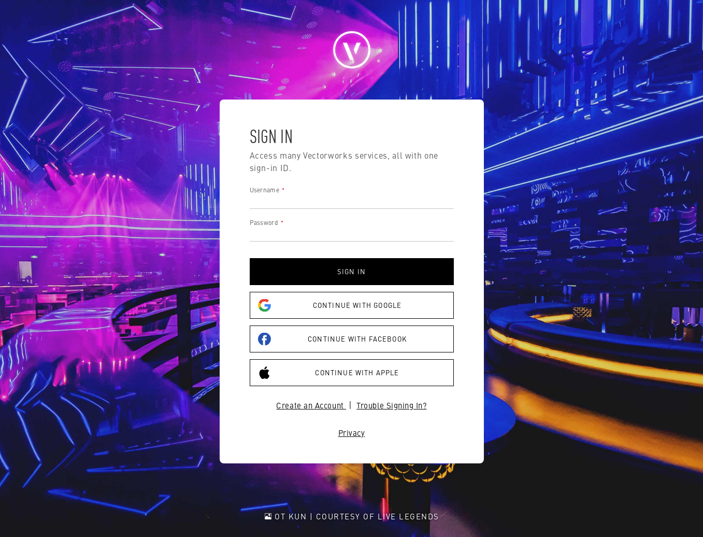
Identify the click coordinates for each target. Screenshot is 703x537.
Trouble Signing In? (391, 405)
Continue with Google (330, 305)
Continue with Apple (328, 372)
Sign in (351, 271)
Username (264, 190)
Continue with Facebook (332, 339)
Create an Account (311, 405)
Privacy (351, 432)
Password (264, 222)
